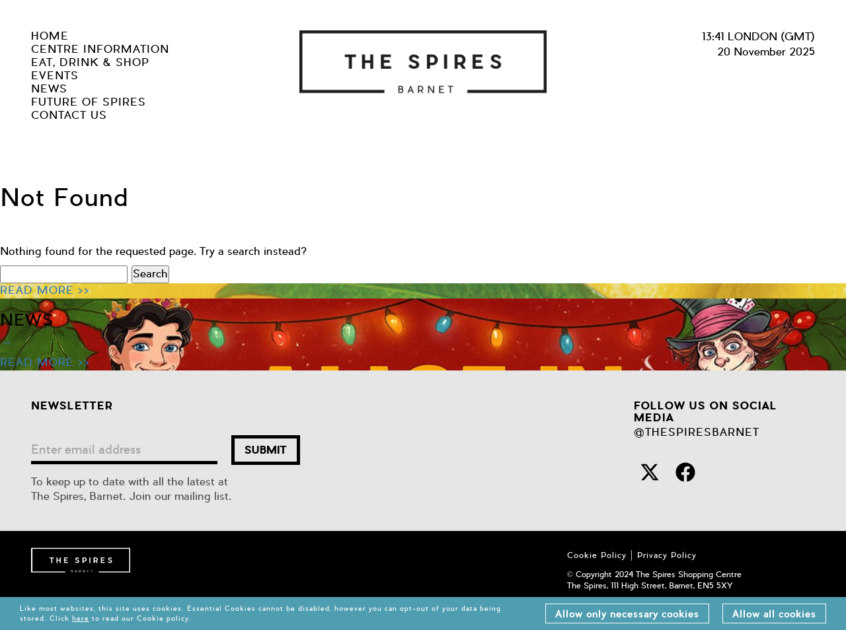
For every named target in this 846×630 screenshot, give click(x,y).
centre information (100, 49)
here (80, 618)
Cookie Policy (597, 555)
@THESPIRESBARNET (696, 432)
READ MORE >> (45, 290)
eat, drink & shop (90, 62)
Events (55, 76)
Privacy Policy (667, 555)
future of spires (88, 102)
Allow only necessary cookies (627, 614)
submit (266, 449)
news (49, 89)
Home (50, 36)
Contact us (69, 115)
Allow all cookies (774, 614)
